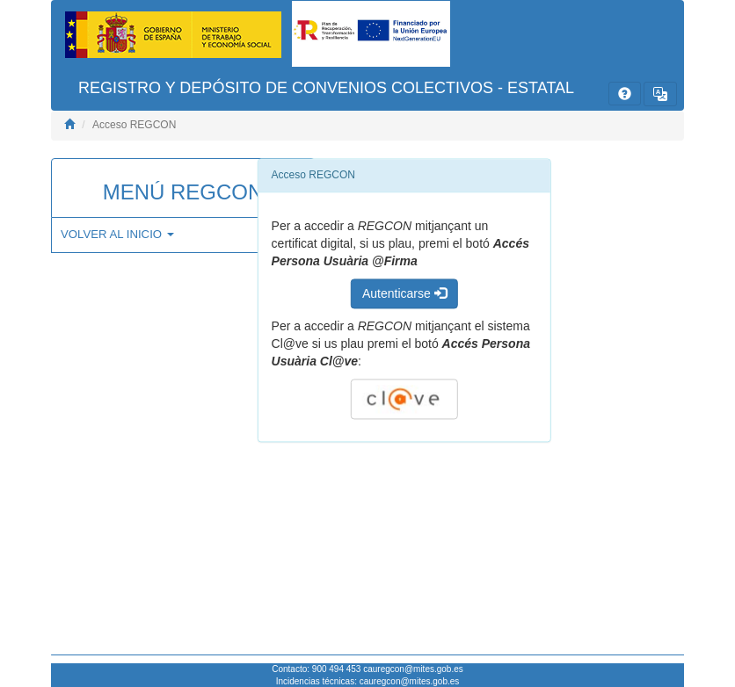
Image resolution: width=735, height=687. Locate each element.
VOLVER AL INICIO (117, 234)
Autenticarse (404, 293)
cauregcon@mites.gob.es (413, 669)
